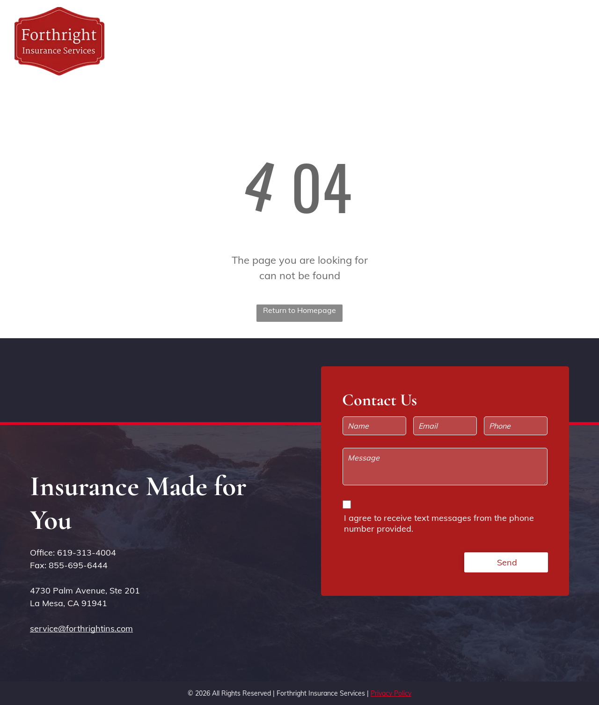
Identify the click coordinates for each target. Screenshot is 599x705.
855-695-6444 (78, 565)
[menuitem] (370, 31)
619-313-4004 (86, 552)
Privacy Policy (391, 693)
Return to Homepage (299, 310)
